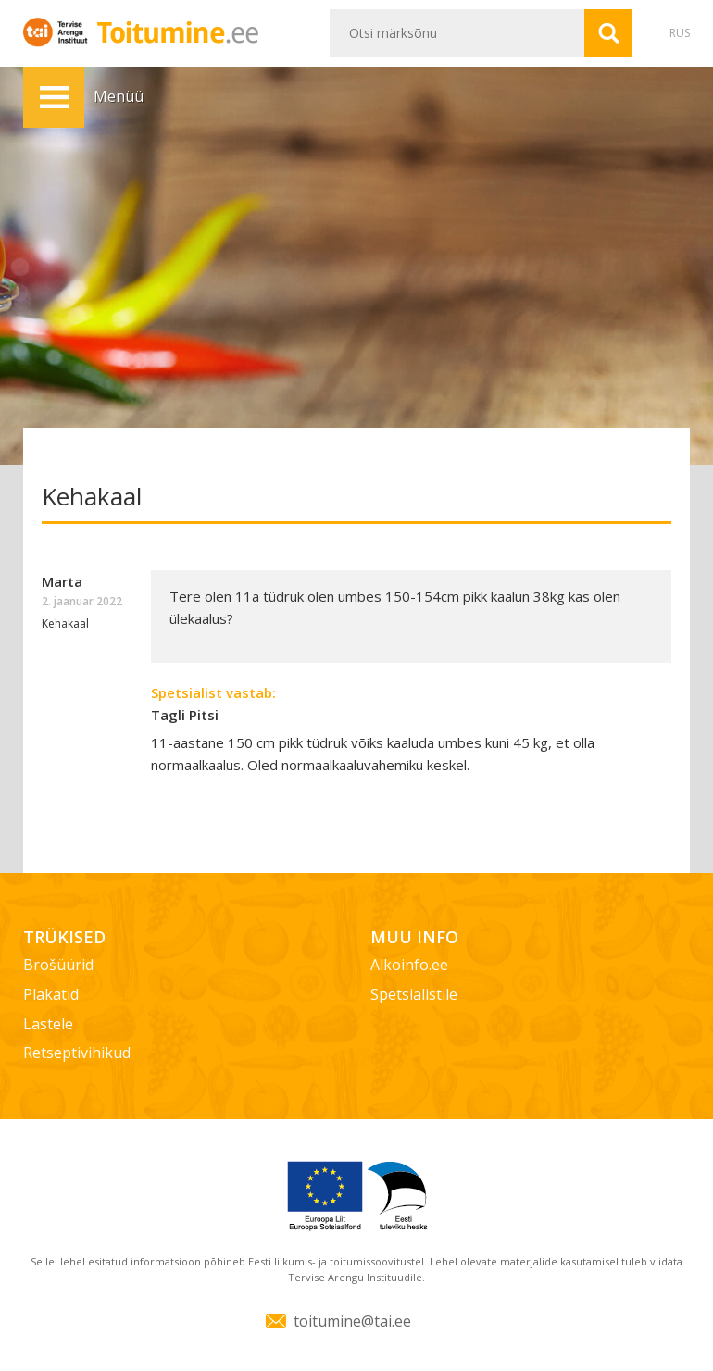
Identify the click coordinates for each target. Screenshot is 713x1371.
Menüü (53, 97)
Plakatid (51, 994)
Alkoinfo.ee (409, 964)
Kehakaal (65, 623)
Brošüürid (58, 964)
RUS (679, 33)
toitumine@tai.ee (352, 1321)
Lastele (48, 1024)
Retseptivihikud (77, 1052)
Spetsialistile (413, 994)
